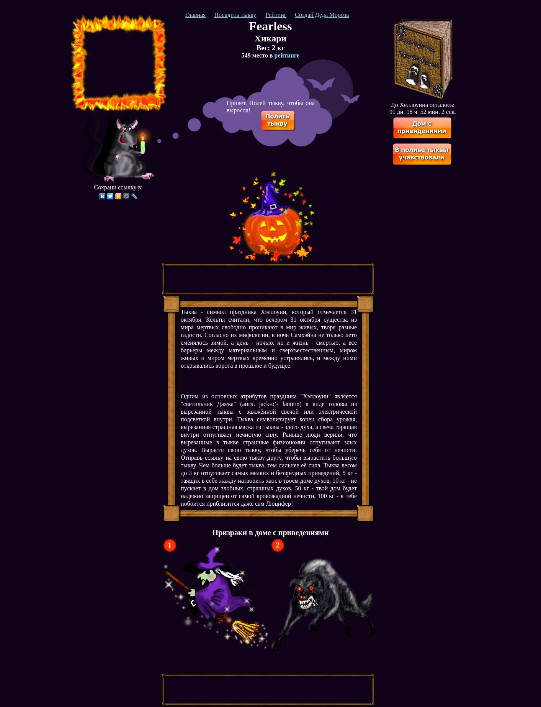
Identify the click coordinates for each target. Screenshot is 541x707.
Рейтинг (275, 15)
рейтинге (286, 55)
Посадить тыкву (235, 15)
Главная (195, 15)
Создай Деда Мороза (322, 15)
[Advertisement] (118, 63)
